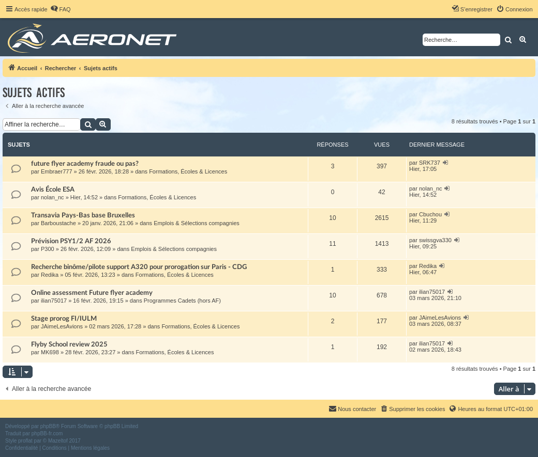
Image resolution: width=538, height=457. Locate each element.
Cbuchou (430, 214)
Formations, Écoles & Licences (188, 171)
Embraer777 (56, 171)
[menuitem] (60, 9)
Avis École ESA (52, 189)
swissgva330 (435, 240)
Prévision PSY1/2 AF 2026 (71, 241)
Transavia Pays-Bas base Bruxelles (83, 215)
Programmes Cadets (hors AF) (182, 300)
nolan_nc (52, 197)
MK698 (50, 352)
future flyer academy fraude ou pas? (85, 163)
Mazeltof (58, 441)
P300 (47, 249)
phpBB (48, 426)
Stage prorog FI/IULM (64, 318)
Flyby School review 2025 (69, 344)
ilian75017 (54, 300)
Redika (49, 275)
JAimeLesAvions (62, 326)
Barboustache (58, 223)
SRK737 (429, 163)
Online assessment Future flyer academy (92, 292)
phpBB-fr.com (47, 433)
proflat (25, 441)
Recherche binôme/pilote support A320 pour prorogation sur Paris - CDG (139, 267)
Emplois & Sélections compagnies (197, 223)
